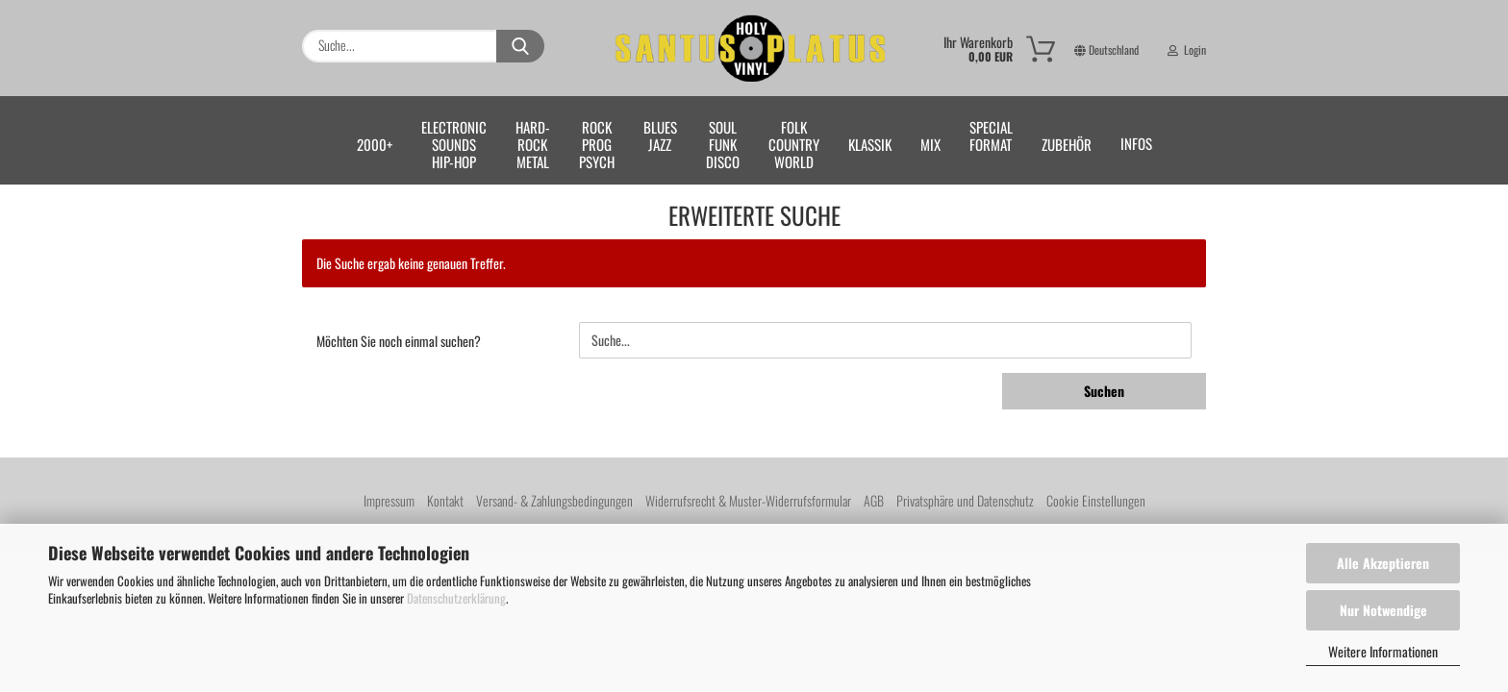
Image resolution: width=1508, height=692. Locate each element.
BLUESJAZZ (660, 135)
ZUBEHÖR (1067, 144)
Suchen (1104, 391)
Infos (1136, 143)
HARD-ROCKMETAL (532, 144)
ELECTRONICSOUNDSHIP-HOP (454, 144)
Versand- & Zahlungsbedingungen (554, 500)
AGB (874, 500)
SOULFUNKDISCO (723, 144)
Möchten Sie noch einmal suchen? (398, 341)
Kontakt (445, 500)
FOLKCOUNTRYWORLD (793, 144)
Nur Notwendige (1383, 610)
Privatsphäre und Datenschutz (965, 500)
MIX (930, 144)
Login (1187, 24)
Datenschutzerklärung (456, 597)
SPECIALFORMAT (991, 135)
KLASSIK (870, 144)
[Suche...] (520, 46)
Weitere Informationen (1383, 651)
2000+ (374, 144)
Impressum (389, 500)
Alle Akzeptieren (1383, 563)
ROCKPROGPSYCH (597, 144)
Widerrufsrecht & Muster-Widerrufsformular (748, 500)
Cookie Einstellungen (1095, 500)
